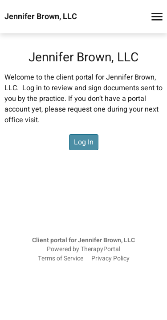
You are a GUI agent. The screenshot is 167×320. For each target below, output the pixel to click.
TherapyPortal (100, 249)
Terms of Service (60, 258)
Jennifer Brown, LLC (40, 17)
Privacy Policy (110, 258)
